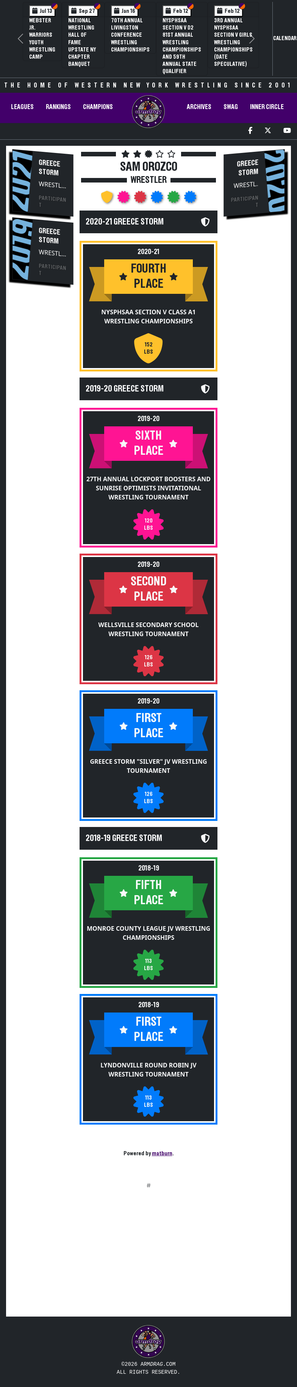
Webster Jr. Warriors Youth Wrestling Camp (42, 38)
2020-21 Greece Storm (125, 221)
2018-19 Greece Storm (124, 837)
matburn (162, 1153)
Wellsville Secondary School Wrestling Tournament (148, 629)
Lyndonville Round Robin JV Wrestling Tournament (148, 1068)
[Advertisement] (148, 1257)
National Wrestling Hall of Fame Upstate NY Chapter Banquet (82, 42)
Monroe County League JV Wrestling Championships (148, 932)
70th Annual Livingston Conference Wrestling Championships (130, 35)
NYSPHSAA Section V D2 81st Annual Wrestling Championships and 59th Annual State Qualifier (182, 45)
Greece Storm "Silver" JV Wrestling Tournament (148, 765)
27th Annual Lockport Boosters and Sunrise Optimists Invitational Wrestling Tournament (148, 487)
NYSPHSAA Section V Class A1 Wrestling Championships (148, 316)
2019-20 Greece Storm (125, 388)
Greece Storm (49, 168)
